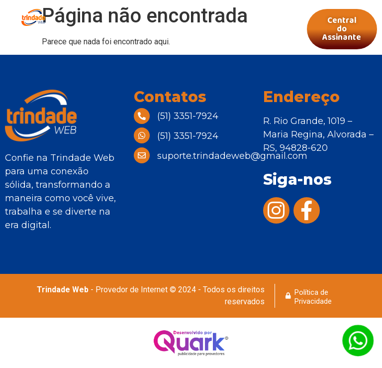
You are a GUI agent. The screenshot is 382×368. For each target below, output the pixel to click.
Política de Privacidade (313, 297)
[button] (184, 29)
